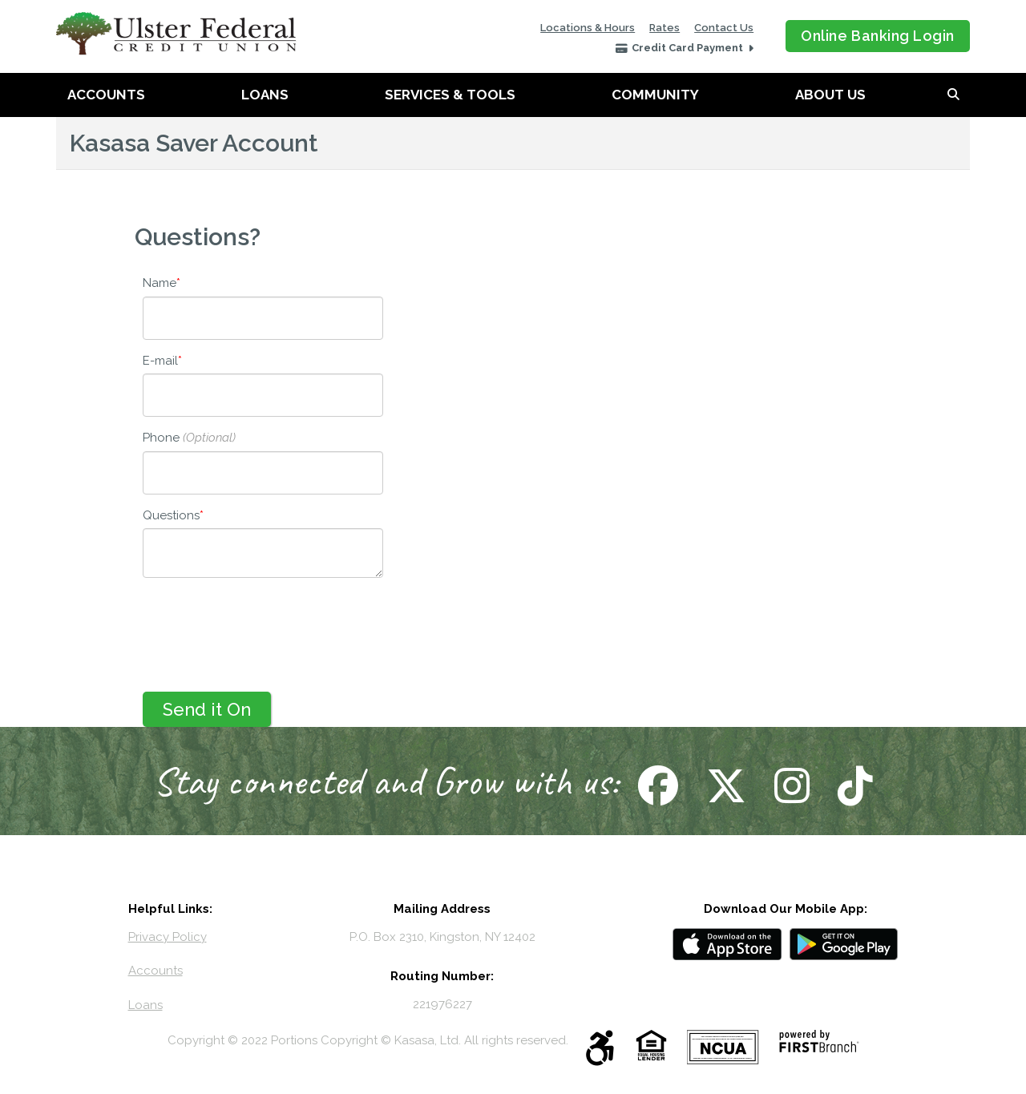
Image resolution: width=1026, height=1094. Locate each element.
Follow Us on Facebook (656, 785)
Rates (664, 28)
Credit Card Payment (688, 48)
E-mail (160, 360)
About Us (830, 95)
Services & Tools (450, 95)
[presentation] (264, 626)
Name (159, 283)
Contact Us (723, 28)
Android (844, 944)
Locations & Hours (587, 28)
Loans (265, 95)
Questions (171, 515)
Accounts (106, 95)
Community (655, 95)
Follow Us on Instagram (790, 785)
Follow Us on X (724, 785)
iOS (727, 944)
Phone (161, 437)
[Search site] (953, 95)
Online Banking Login (878, 35)
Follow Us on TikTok (853, 785)
